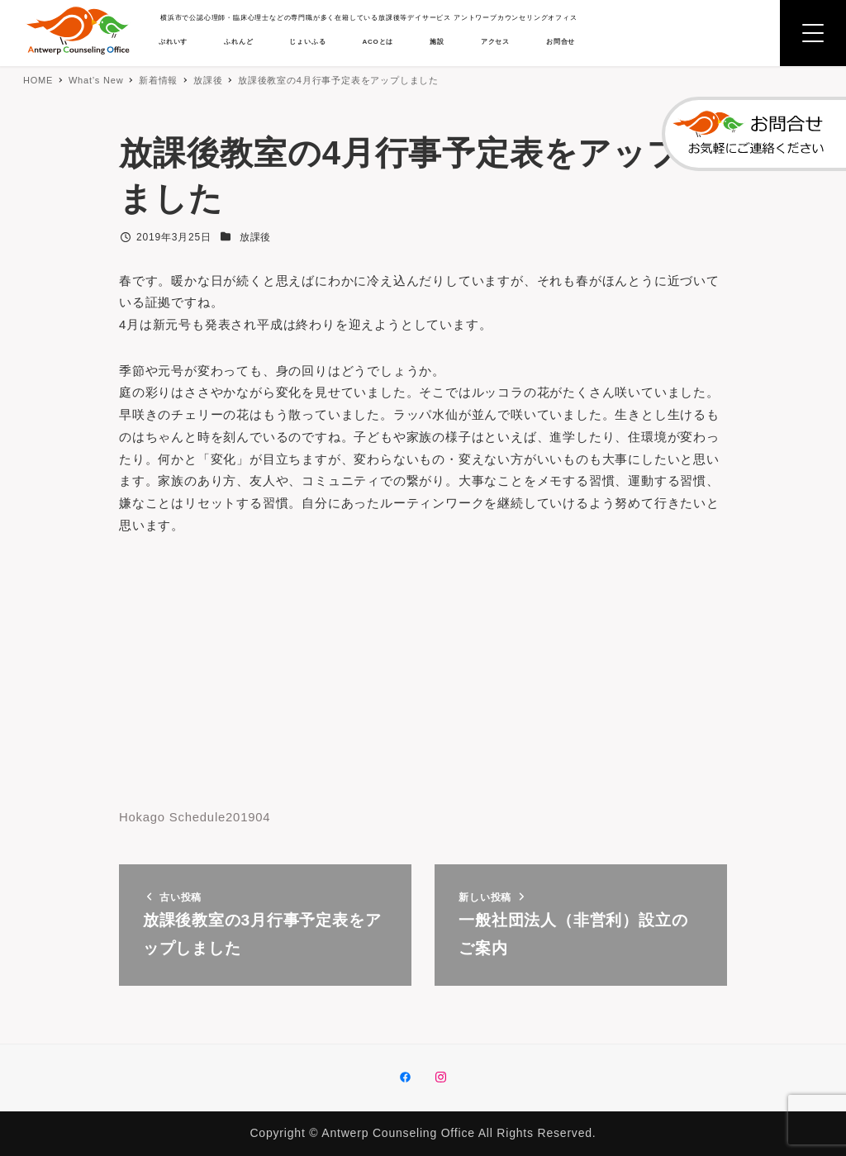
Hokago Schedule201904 (200, 837)
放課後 (255, 237)
